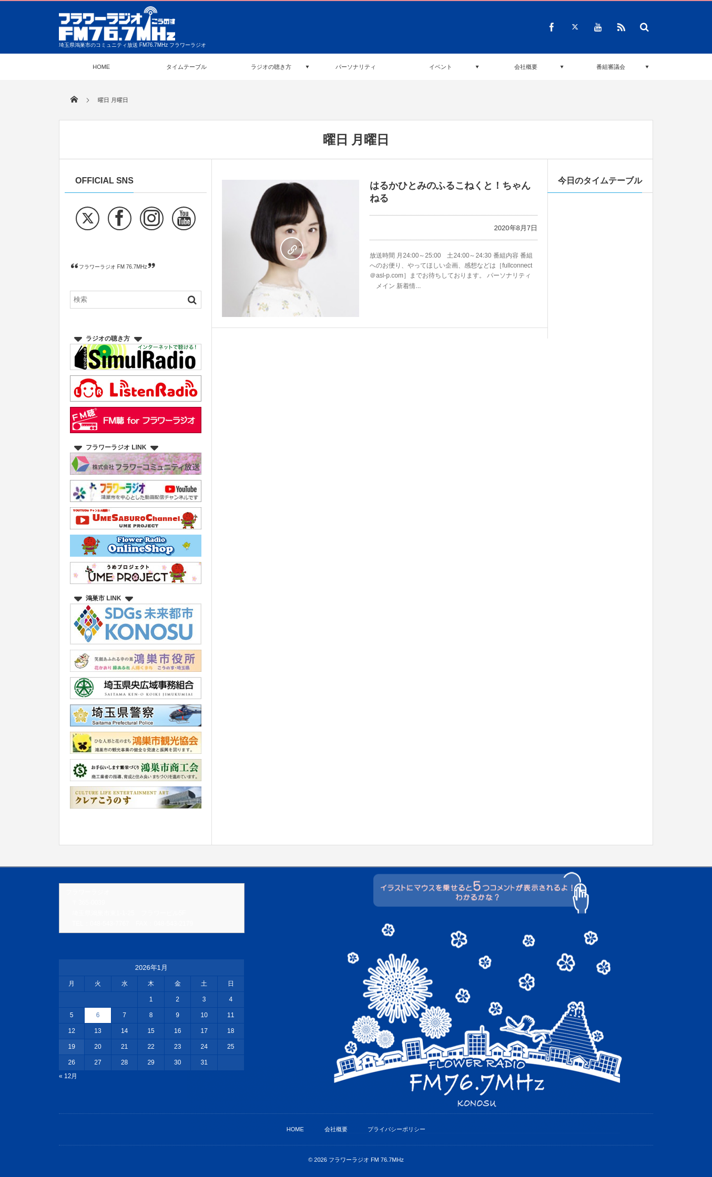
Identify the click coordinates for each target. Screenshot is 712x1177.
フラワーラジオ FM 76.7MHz (113, 267)
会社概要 (525, 67)
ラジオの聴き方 (271, 67)
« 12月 (68, 1076)
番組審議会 (610, 67)
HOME (101, 67)
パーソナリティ (355, 67)
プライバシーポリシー (396, 1129)
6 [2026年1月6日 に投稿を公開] (98, 1015)
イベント (440, 67)
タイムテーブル (186, 67)
